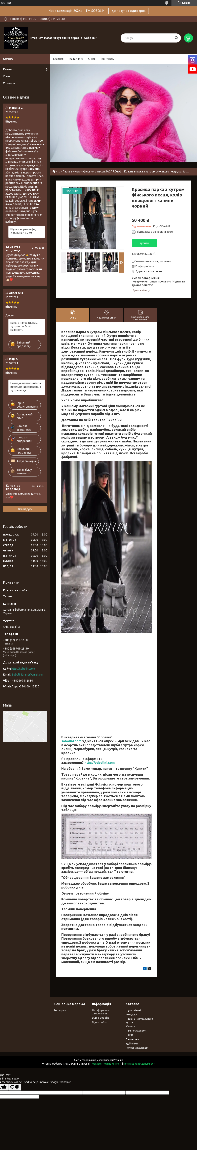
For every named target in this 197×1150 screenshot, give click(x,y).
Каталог (75, 58)
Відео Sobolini (100, 1017)
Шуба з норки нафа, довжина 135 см (23, 231)
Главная (58, 58)
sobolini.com (71, 741)
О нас (91, 58)
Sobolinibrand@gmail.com (28, 674)
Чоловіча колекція (137, 1047)
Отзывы (9, 83)
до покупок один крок (129, 10)
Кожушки (131, 1014)
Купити (144, 243)
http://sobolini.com (99, 762)
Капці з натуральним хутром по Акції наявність (24, 326)
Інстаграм (60, 1010)
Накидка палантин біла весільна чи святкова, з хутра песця (25, 387)
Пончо (129, 1034)
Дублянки (132, 1043)
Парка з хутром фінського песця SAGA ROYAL (92, 171)
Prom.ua (118, 1060)
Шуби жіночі (133, 1010)
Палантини (132, 1039)
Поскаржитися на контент (106, 1063)
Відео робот (100, 1022)
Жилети (130, 1026)
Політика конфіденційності (139, 1063)
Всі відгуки (25, 509)
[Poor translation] (14, 1087)
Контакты (108, 58)
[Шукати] (176, 38)
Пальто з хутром (136, 1030)
